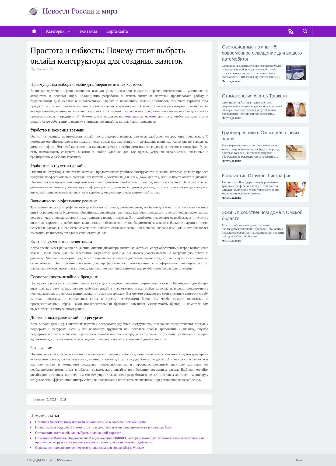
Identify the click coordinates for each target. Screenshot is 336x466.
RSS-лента (64, 460)
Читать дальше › (232, 81)
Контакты (88, 31)
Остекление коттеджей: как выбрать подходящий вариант (78, 433)
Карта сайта (117, 31)
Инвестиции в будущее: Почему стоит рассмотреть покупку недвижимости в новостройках (103, 427)
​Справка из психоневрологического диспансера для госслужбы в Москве (89, 447)
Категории (55, 31)
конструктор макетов (140, 116)
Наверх (301, 460)
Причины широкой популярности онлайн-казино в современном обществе (90, 422)
